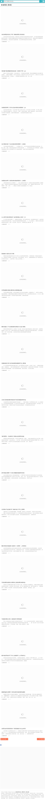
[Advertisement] (22, 768)
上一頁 (4, 739)
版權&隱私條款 (18, 791)
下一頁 (41, 739)
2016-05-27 (5, 41)
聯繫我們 (23, 791)
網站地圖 (27, 791)
